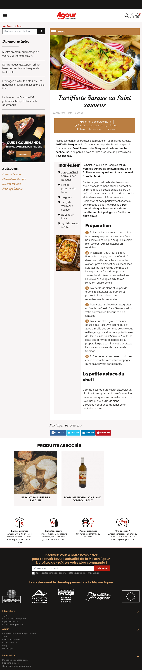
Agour (5, 629)
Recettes (78, 113)
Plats (69, 113)
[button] (127, 15)
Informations (8, 611)
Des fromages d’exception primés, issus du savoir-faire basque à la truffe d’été (21, 68)
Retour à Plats (12, 26)
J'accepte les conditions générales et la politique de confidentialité (67, 573)
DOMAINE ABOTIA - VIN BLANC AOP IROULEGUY (82, 499)
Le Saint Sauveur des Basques (100, 164)
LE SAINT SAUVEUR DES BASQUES (35, 499)
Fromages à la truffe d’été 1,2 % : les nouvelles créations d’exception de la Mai (23, 85)
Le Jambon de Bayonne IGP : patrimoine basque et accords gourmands (19, 101)
